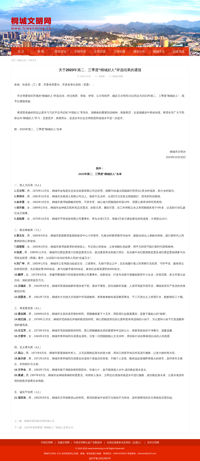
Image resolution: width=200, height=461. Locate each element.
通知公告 (139, 51)
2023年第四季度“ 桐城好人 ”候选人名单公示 (48, 427)
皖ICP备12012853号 (100, 458)
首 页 (21, 51)
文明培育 (80, 51)
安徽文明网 (63, 442)
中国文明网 (47, 442)
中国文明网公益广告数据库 (88, 442)
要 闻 (40, 51)
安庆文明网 (153, 442)
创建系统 (179, 51)
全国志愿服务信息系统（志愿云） (124, 442)
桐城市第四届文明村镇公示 (39, 421)
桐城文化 (159, 51)
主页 (13, 60)
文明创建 (119, 51)
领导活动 (60, 51)
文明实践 (100, 51)
